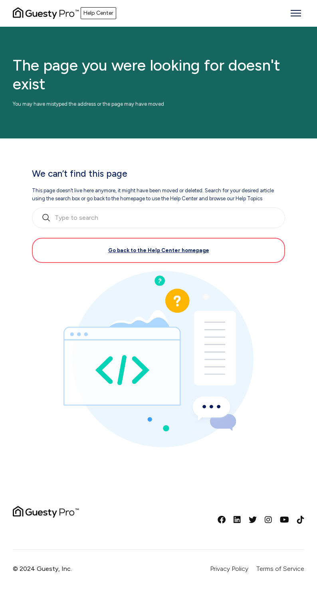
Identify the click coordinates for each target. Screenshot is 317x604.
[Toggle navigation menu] (295, 13)
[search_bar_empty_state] (158, 217)
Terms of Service (280, 568)
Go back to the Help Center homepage (158, 250)
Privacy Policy (229, 568)
